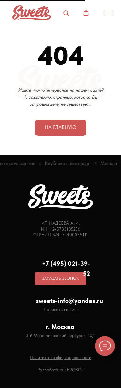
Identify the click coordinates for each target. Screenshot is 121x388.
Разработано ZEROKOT (60, 369)
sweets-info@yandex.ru (69, 301)
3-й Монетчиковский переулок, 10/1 (61, 335)
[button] (66, 13)
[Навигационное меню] (108, 13)
